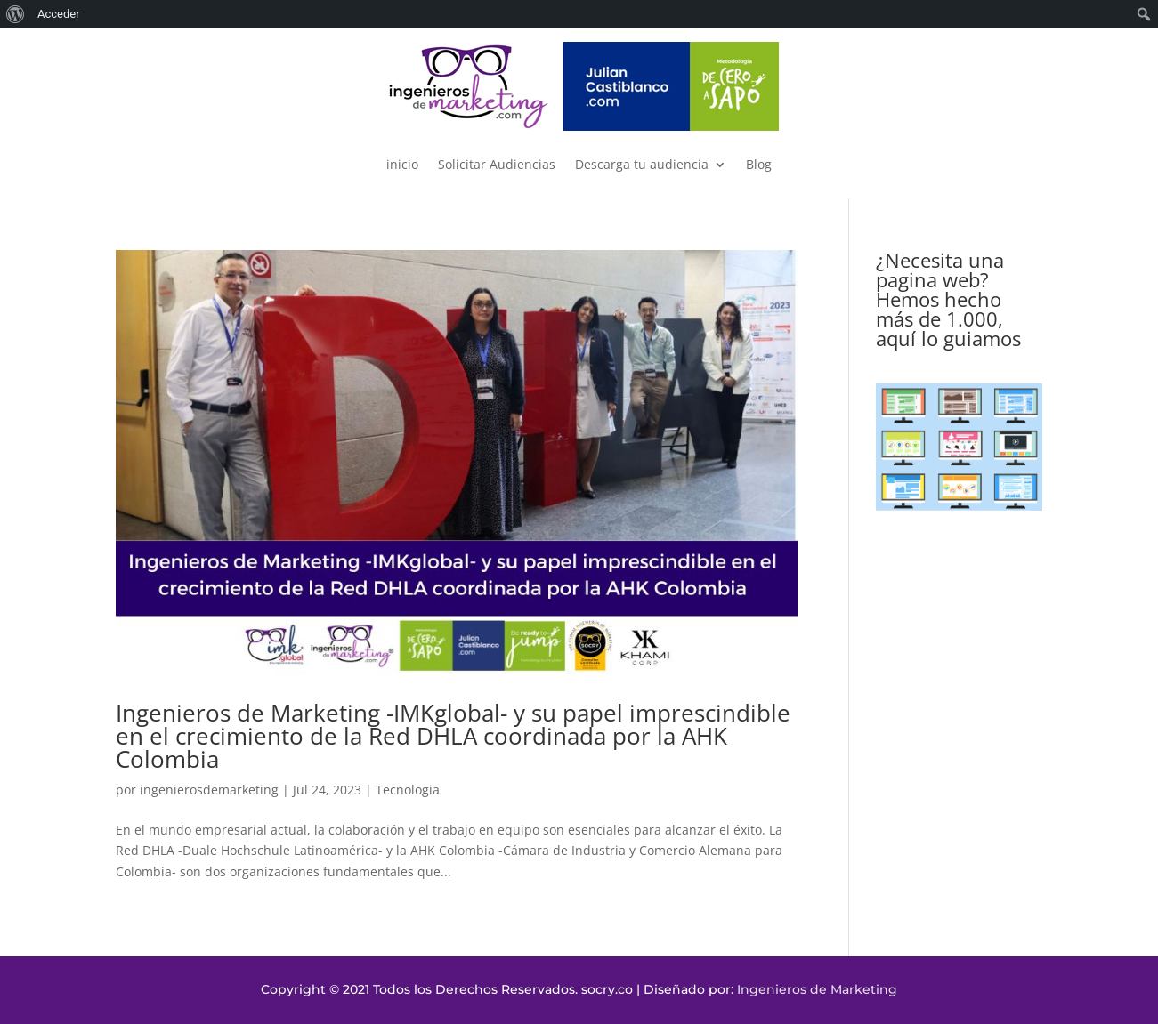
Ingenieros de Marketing (817, 989)
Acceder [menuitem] (58, 13)
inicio (402, 164)
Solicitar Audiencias (496, 164)
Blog (759, 164)
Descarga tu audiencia (642, 164)
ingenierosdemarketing (209, 789)
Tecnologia (408, 789)
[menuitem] (15, 14)
